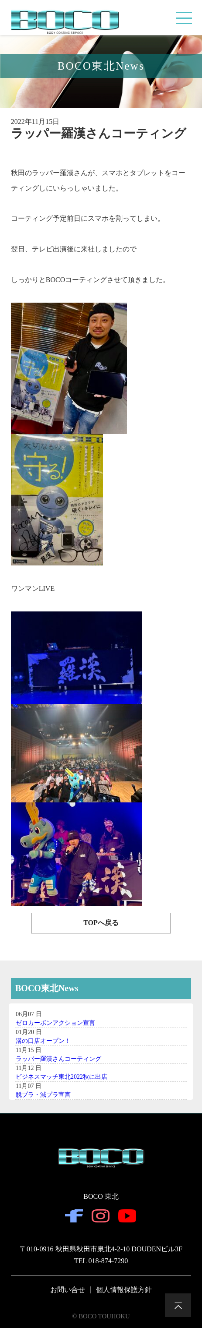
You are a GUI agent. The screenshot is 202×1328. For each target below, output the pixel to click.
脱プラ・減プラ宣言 (43, 1094)
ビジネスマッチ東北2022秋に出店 (61, 1077)
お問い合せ (67, 1289)
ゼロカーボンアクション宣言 (55, 1023)
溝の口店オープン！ (43, 1041)
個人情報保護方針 (124, 1289)
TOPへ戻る (101, 922)
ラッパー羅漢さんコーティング (58, 1059)
